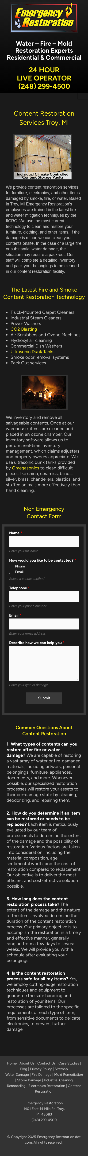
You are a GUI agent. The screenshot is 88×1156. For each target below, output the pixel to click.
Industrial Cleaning (58, 1080)
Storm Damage (29, 1080)
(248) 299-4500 (44, 86)
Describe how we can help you (37, 643)
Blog (23, 1069)
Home (12, 1063)
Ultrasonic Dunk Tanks (32, 351)
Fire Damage (41, 1074)
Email (15, 615)
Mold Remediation (68, 1074)
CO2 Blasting (24, 329)
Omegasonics (25, 468)
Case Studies (68, 1063)
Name (15, 533)
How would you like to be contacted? (42, 560)
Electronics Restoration (46, 1086)
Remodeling (16, 1086)
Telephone (19, 588)
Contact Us (46, 1063)
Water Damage (17, 1074)
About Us (26, 1063)
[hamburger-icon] (82, 96)
